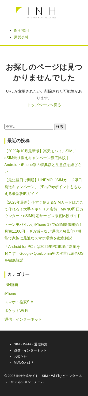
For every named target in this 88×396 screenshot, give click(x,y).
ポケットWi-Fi (16, 311)
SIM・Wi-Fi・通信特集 (30, 344)
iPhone (10, 293)
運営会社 (21, 37)
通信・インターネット (23, 319)
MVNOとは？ (24, 362)
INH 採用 (21, 30)
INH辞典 (11, 285)
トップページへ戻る (44, 105)
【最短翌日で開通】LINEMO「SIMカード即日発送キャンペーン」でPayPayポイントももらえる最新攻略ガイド (43, 187)
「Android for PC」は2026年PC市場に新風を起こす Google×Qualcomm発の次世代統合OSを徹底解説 (44, 253)
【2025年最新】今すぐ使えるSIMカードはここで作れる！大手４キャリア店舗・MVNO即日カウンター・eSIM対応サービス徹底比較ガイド (43, 209)
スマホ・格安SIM (19, 302)
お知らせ (20, 356)
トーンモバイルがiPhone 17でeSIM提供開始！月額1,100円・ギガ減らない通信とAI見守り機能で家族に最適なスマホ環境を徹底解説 (43, 231)
